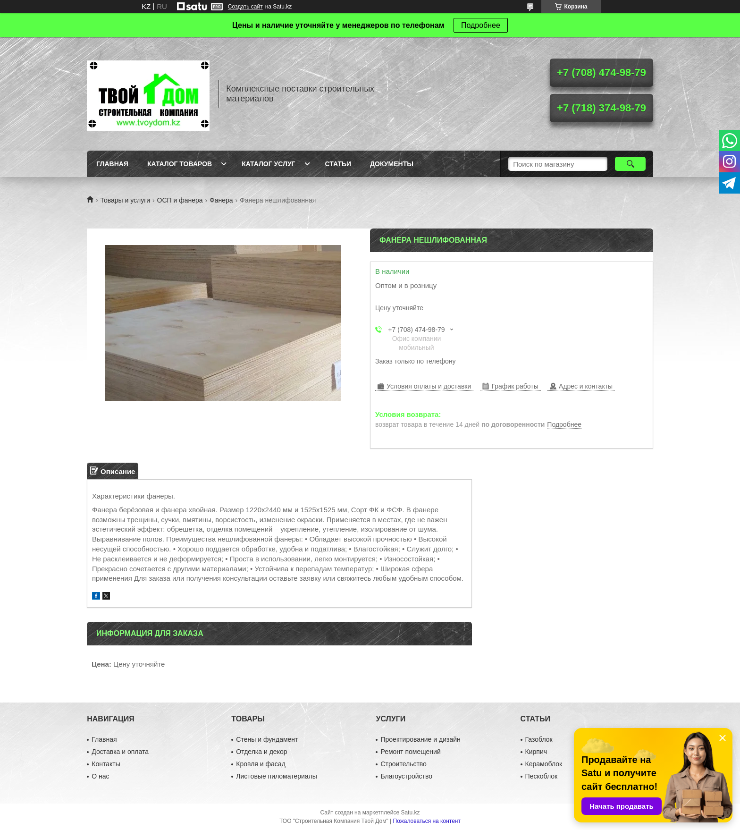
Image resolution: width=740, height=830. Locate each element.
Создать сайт (245, 6)
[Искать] (630, 164)
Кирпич (536, 751)
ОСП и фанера (180, 200)
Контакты (106, 764)
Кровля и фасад (260, 764)
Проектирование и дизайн (420, 739)
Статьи (338, 164)
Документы (391, 164)
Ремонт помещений (410, 751)
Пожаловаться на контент (427, 821)
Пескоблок (541, 776)
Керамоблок (544, 764)
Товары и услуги (125, 200)
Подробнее (480, 25)
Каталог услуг (268, 164)
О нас (100, 776)
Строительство (403, 764)
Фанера (221, 200)
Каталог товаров (179, 164)
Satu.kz (410, 812)
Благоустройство (406, 776)
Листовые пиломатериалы (276, 776)
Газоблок (539, 739)
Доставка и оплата (120, 751)
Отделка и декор (261, 751)
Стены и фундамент (267, 739)
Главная (112, 164)
